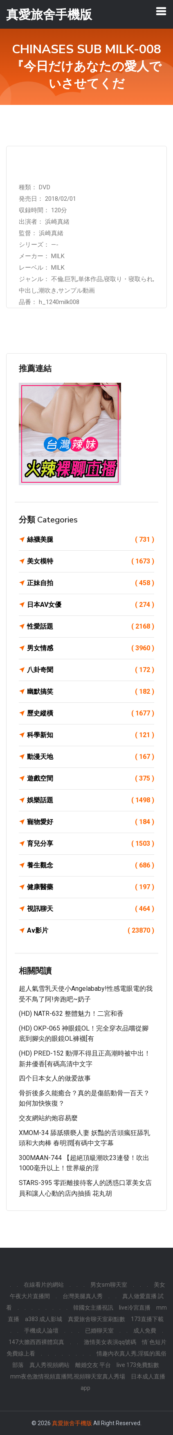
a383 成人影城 (43, 1319)
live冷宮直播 (135, 1307)
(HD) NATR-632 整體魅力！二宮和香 (71, 1013)
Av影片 (90, 930)
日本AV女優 (90, 605)
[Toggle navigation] (161, 11)
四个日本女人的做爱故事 (55, 1078)
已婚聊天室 (99, 1330)
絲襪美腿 (90, 539)
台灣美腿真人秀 (83, 1296)
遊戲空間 (90, 778)
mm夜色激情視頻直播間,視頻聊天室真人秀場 (67, 1376)
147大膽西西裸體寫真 (36, 1342)
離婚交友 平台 (93, 1365)
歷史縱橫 (90, 713)
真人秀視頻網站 (49, 1365)
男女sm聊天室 (108, 1284)
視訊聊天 (90, 909)
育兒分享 (90, 843)
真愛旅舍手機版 (72, 1423)
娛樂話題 (90, 800)
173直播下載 (147, 1319)
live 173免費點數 (138, 1365)
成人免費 (144, 1330)
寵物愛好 (90, 822)
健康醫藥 (90, 887)
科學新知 (90, 735)
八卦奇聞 (90, 670)
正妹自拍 (90, 583)
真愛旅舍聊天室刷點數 (96, 1319)
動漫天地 (90, 757)
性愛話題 (90, 626)
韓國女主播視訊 (93, 1307)
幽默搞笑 (90, 691)
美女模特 (90, 561)
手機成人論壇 (41, 1330)
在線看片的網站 (44, 1284)
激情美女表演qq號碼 (110, 1342)
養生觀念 (90, 865)
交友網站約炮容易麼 (48, 1118)
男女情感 (90, 648)
